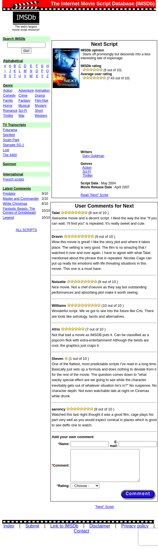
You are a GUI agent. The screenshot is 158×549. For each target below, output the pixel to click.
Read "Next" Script (94, 195)
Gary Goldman (93, 156)
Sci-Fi (22, 111)
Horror (8, 106)
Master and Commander (21, 199)
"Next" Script (104, 507)
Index (8, 526)
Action (7, 90)
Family (8, 101)
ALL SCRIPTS (26, 230)
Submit (32, 526)
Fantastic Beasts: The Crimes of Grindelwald (19, 211)
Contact (81, 531)
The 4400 (10, 155)
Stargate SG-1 (13, 145)
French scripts (13, 179)
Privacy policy (135, 526)
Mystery (41, 106)
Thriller (8, 116)
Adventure (26, 90)
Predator (9, 194)
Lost (6, 150)
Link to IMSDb (64, 526)
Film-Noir (41, 101)
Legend (8, 218)
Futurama (10, 130)
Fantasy (24, 101)
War (21, 116)
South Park (11, 140)
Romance (10, 111)
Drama (40, 96)
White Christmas (15, 204)
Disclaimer (99, 526)
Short (39, 111)
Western (41, 116)
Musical (24, 106)
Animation (42, 90)
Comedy (9, 96)
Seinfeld (9, 135)
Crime (22, 96)
